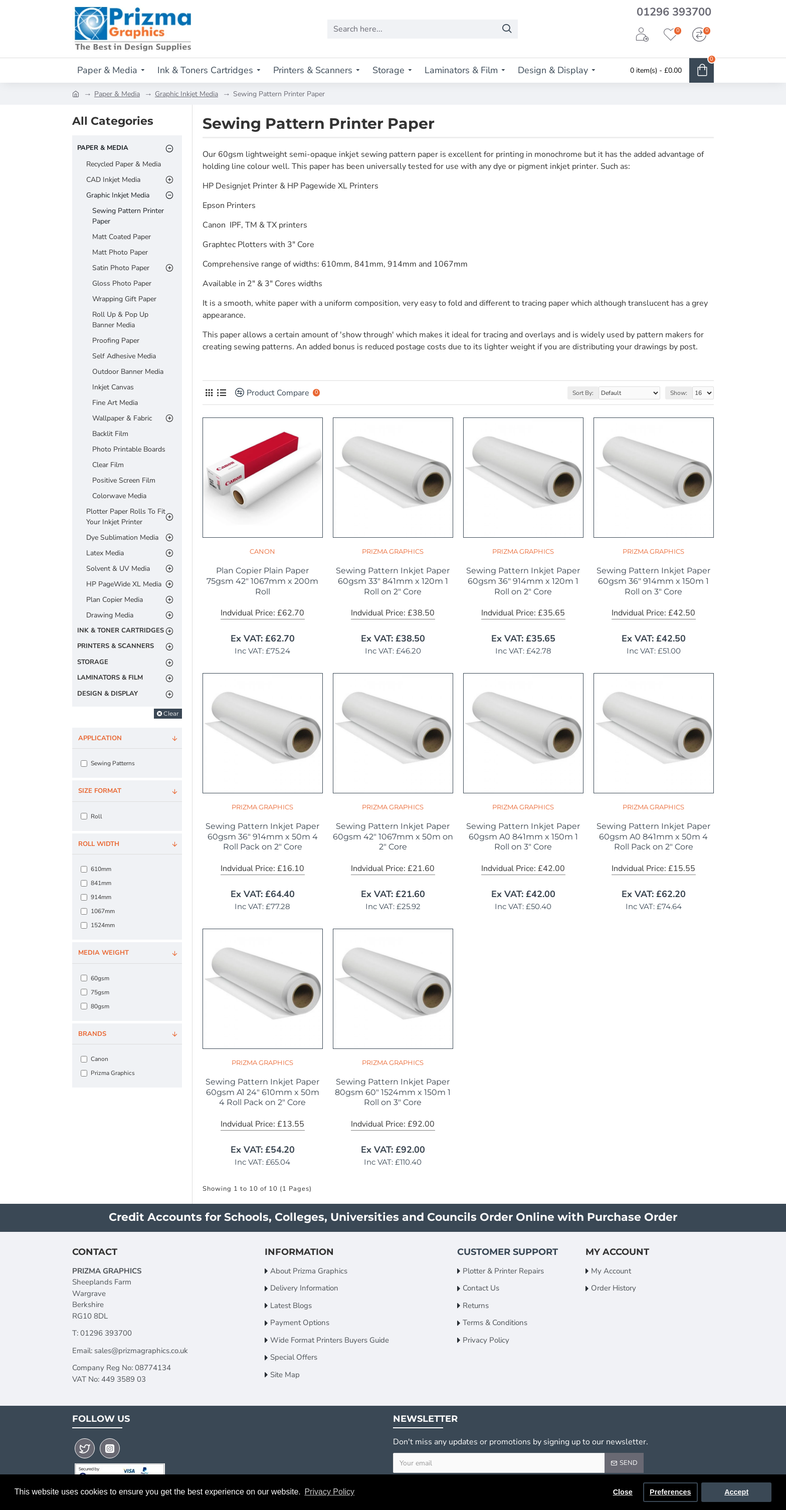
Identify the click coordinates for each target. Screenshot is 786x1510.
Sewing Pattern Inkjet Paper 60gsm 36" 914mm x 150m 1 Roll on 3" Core (653, 581)
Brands (92, 1033)
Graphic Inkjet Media (186, 94)
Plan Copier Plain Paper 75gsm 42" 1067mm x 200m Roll (262, 581)
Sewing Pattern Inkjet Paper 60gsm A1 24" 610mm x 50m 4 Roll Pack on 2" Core (262, 1092)
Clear (171, 713)
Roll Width (98, 843)
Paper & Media (117, 94)
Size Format (99, 790)
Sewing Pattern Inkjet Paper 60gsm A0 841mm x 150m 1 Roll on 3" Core (523, 836)
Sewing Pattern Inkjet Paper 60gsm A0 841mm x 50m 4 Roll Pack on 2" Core (653, 836)
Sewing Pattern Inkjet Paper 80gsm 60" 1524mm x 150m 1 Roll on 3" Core (393, 1092)
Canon (262, 551)
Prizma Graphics (393, 551)
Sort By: (583, 393)
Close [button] (623, 1492)
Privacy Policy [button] (329, 1491)
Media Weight (103, 952)
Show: (678, 393)
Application (100, 738)
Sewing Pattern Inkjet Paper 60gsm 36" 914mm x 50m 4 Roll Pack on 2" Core (262, 836)
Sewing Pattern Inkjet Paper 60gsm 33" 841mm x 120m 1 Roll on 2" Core (393, 581)
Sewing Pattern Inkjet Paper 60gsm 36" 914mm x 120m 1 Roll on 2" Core (523, 581)
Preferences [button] (670, 1492)
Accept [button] (736, 1492)
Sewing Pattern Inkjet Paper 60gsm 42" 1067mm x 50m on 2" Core (393, 836)
